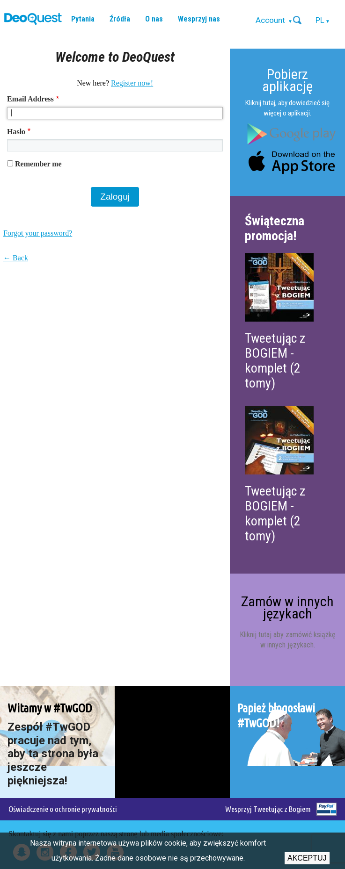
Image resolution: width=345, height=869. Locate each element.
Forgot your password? (37, 233)
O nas (154, 18)
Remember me (38, 164)
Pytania (83, 18)
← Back (15, 258)
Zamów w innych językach (287, 607)
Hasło (16, 132)
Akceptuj (307, 858)
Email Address (30, 99)
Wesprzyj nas (199, 18)
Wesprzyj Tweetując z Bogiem (268, 808)
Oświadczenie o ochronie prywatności (62, 808)
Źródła (120, 18)
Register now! (132, 83)
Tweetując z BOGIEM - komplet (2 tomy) (275, 360)
